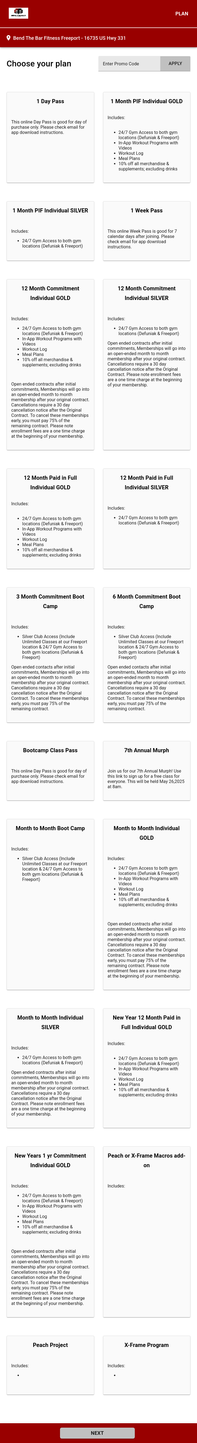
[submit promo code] (175, 63)
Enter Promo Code (121, 64)
